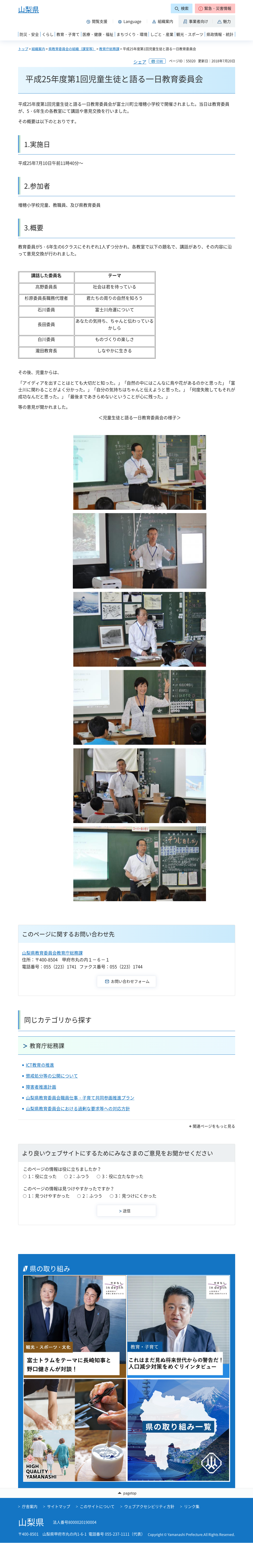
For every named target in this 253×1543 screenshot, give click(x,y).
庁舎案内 (29, 1506)
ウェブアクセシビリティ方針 (149, 1506)
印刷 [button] (159, 61)
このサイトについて (97, 1506)
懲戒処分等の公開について (52, 1076)
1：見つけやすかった (49, 1196)
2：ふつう (79, 1176)
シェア (139, 62)
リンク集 (191, 1506)
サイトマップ (58, 1506)
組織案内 (38, 48)
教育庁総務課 (109, 48)
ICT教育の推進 (40, 1065)
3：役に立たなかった (123, 1176)
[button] (215, 8)
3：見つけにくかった (136, 1196)
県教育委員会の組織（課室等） (72, 48)
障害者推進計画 (41, 1087)
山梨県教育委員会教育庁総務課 (52, 953)
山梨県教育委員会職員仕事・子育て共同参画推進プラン (80, 1097)
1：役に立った (42, 1176)
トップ (23, 48)
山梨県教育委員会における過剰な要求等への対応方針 (78, 1108)
